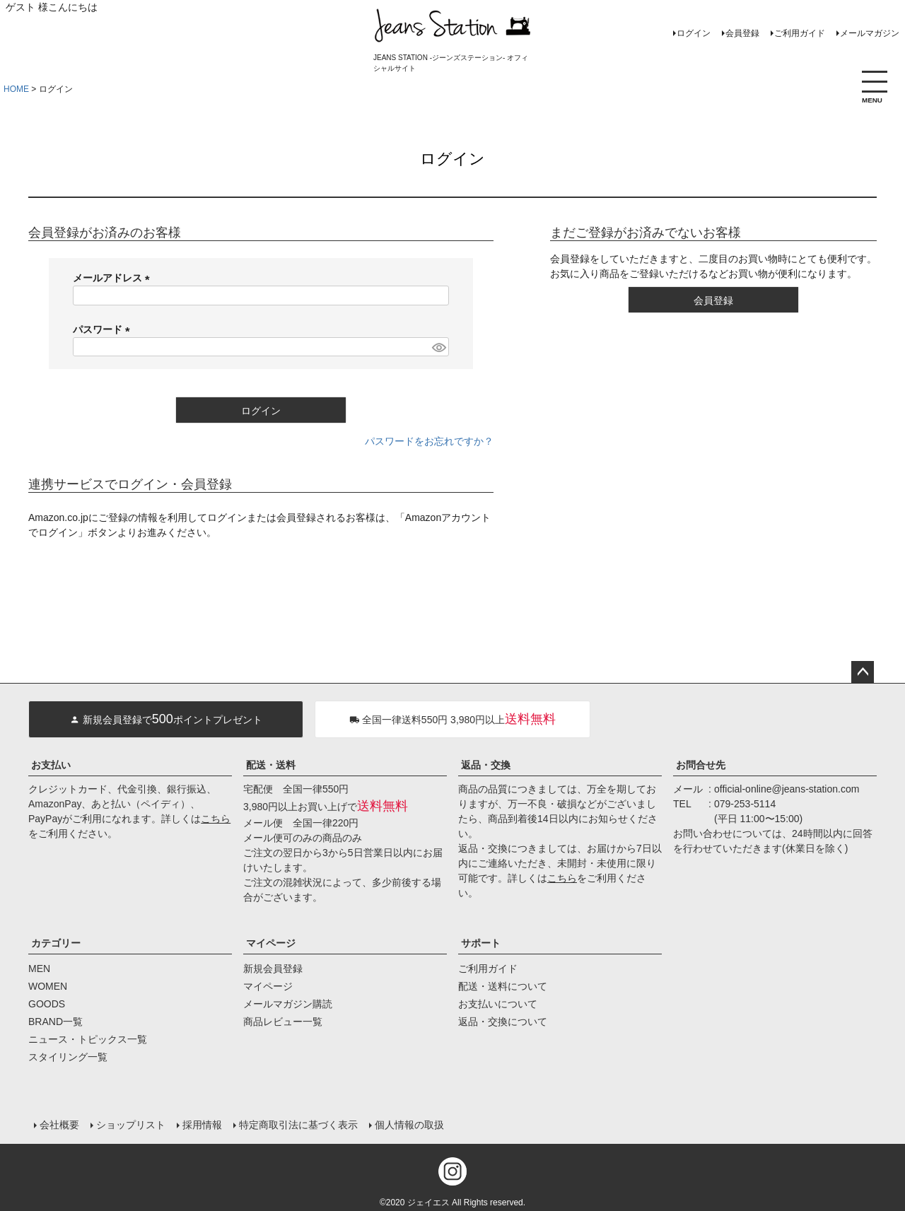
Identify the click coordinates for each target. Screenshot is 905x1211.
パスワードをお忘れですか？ (429, 441)
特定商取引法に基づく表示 (298, 1124)
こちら (215, 818)
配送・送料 (271, 765)
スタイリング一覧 (67, 1057)
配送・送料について (502, 986)
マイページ (271, 943)
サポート (481, 943)
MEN (39, 968)
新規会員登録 (273, 968)
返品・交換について (502, 1021)
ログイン (694, 33)
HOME (16, 89)
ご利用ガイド (799, 33)
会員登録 (742, 33)
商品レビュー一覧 (282, 1021)
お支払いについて (497, 1004)
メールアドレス (114, 277)
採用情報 (202, 1124)
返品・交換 (485, 765)
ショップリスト (130, 1124)
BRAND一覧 (55, 1021)
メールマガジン (869, 33)
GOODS (46, 1004)
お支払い (51, 765)
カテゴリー (56, 943)
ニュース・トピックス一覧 (87, 1039)
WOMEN (47, 986)
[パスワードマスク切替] (438, 347)
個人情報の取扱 (409, 1124)
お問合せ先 (700, 765)
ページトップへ (862, 672)
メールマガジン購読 (287, 1004)
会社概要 (59, 1124)
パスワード (104, 329)
